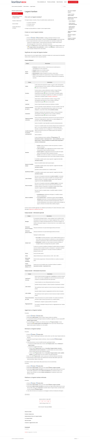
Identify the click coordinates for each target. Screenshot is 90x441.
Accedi (26, 432)
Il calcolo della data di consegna (16, 27)
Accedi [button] (65, 1)
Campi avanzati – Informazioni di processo (72, 28)
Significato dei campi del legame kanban (36, 52)
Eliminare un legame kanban (33, 328)
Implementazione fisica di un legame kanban (17, 17)
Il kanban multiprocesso (16, 20)
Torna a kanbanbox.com (41, 1)
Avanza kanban (15, 23)
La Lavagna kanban (28, 418)
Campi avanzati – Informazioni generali (34, 212)
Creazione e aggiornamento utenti (31, 422)
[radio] (42, 401)
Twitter (27, 394)
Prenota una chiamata (51, 1)
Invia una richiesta (48, 406)
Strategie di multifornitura (52, 96)
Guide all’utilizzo (26, 6)
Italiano (75, 438)
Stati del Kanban (28, 420)
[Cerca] (69, 6)
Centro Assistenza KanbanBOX (17, 6)
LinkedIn (29, 394)
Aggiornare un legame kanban (33, 310)
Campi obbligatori (29, 60)
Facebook (25, 394)
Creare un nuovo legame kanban (34, 32)
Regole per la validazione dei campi (36, 209)
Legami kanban (32, 6)
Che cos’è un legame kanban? (33, 17)
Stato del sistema (60, 1)
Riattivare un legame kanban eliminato (35, 377)
